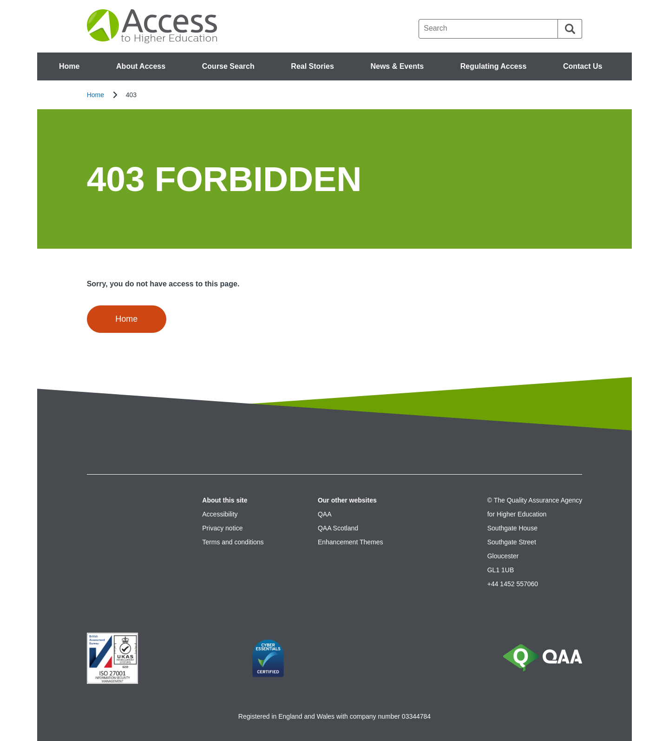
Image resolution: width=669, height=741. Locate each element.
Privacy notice (222, 528)
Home (69, 66)
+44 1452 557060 (512, 584)
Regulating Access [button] (493, 66)
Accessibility (219, 514)
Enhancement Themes (350, 542)
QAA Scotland (338, 528)
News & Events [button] (397, 66)
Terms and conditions (232, 542)
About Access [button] (140, 66)
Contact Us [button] (582, 66)
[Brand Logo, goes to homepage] (154, 26)
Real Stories (312, 66)
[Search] (570, 29)
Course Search (228, 66)
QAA (325, 514)
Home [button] (126, 319)
